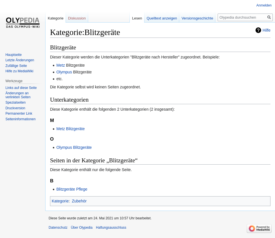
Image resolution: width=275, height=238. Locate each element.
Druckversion (15, 108)
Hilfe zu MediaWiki (19, 71)
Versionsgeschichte (197, 18)
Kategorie (60, 201)
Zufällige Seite (16, 66)
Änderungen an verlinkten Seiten (18, 95)
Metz (60, 65)
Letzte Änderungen (19, 60)
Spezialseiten (15, 102)
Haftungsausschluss (111, 228)
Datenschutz (58, 228)
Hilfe (266, 30)
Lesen (137, 18)
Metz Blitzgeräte (70, 128)
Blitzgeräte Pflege (71, 189)
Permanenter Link (18, 113)
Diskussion (77, 18)
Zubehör (79, 201)
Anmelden (264, 5)
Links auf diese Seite (21, 88)
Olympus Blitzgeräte (74, 147)
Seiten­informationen (20, 119)
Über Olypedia (82, 228)
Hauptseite (13, 55)
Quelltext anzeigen (162, 18)
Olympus (64, 72)
